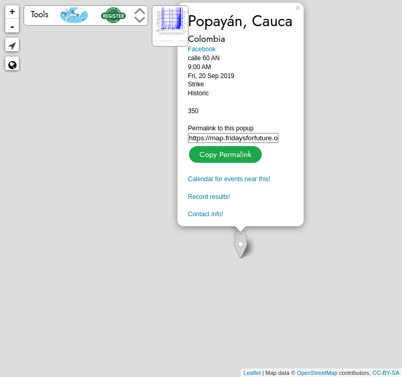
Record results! (209, 197)
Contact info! (205, 214)
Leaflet (252, 373)
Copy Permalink (224, 153)
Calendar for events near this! (229, 179)
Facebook (202, 49)
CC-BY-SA (385, 373)
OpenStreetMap (317, 373)
